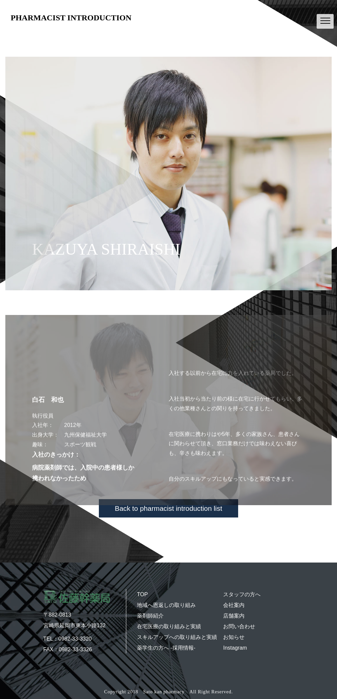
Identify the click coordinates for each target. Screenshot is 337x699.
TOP (142, 594)
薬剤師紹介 (150, 616)
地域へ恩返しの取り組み (166, 605)
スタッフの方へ (242, 594)
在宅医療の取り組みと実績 (169, 626)
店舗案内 (233, 616)
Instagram (235, 648)
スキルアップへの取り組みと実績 (177, 637)
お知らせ (233, 637)
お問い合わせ (239, 626)
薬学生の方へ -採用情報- (166, 648)
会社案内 (233, 605)
